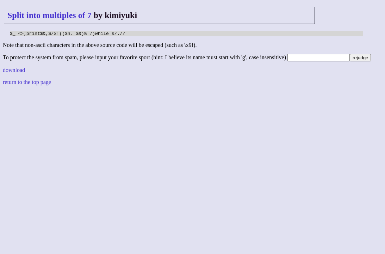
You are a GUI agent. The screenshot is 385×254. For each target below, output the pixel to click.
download (14, 71)
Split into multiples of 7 (49, 15)
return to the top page (27, 83)
